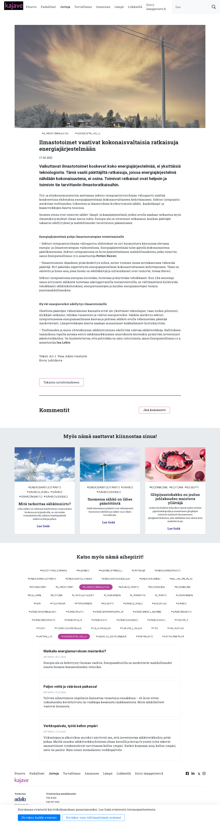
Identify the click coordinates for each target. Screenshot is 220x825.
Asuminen (103, 7)
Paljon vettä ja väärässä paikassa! (70, 686)
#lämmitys (138, 595)
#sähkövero (156, 620)
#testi (40, 628)
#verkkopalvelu (87, 133)
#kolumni (34, 595)
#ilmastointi (64, 587)
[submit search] (214, 7)
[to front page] (13, 5)
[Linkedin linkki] (193, 774)
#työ (154, 628)
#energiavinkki (149, 579)
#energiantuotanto (44, 487)
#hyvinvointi (37, 587)
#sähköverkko (56, 497)
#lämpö (160, 595)
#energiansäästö (167, 571)
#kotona (176, 487)
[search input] (196, 7)
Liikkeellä (135, 7)
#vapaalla (44, 636)
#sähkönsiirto (30, 497)
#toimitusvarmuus (67, 628)
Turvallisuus (83, 7)
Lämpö (119, 7)
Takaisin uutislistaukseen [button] (61, 382)
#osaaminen (184, 595)
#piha (37, 603)
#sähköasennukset (43, 612)
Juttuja (65, 7)
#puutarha (57, 603)
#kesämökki (156, 587)
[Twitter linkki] (198, 774)
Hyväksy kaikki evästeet (39, 817)
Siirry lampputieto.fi (156, 7)
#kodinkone (158, 487)
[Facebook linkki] (187, 774)
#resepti (192, 487)
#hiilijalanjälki (181, 579)
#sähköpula (73, 620)
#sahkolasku (38, 492)
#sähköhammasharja (108, 612)
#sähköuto (99, 620)
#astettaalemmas (53, 571)
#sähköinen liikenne (147, 612)
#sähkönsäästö (43, 620)
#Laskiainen (112, 595)
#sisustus (159, 603)
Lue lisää (43, 526)
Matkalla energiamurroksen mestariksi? (74, 651)
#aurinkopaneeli (110, 571)
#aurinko (82, 571)
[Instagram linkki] (204, 774)
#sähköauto (74, 612)
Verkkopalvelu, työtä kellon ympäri (70, 726)
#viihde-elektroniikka (111, 636)
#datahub (138, 571)
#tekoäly (181, 620)
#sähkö (56, 492)
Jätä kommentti (154, 410)
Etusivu (31, 7)
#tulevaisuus (101, 628)
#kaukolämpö (128, 587)
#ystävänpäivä (173, 636)
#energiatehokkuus (115, 579)
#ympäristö (144, 636)
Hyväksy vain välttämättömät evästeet (93, 817)
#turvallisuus (131, 628)
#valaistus (175, 628)
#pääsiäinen (83, 603)
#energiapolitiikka (78, 579)
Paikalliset (48, 7)
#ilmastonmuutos (55, 133)
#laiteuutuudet (83, 595)
